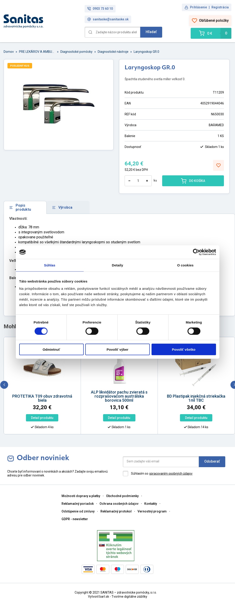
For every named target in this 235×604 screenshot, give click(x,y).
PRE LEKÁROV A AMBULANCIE (37, 51)
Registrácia (220, 7)
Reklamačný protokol (116, 511)
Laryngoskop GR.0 (146, 51)
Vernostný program (152, 511)
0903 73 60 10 (100, 9)
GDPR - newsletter (75, 519)
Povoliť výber (117, 349)
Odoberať (212, 461)
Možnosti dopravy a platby (81, 496)
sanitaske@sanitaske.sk (107, 19)
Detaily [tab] (117, 265)
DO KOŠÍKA (193, 181)
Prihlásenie (198, 7)
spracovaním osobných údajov (170, 473)
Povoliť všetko (183, 349)
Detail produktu (25, 418)
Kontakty (150, 503)
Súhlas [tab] (49, 265)
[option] (102, 387)
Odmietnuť (51, 349)
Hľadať (151, 32)
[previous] (4, 385)
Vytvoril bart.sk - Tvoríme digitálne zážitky (117, 596)
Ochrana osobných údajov (119, 503)
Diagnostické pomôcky (76, 51)
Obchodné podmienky (122, 496)
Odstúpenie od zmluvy (78, 511)
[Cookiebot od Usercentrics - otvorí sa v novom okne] (196, 252)
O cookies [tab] (185, 265)
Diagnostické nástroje (113, 51)
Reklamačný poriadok (78, 503)
